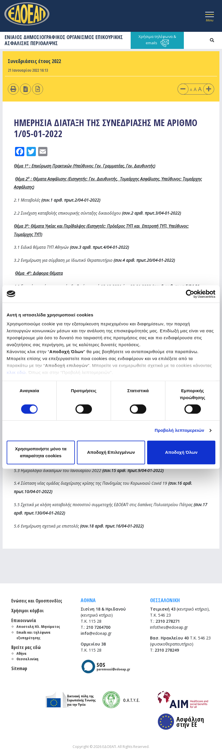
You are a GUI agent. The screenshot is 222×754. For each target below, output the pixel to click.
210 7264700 (98, 627)
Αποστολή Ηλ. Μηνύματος (38, 626)
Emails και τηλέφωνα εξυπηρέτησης (33, 635)
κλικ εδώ (16, 372)
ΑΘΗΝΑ (88, 600)
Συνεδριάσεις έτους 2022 (34, 61)
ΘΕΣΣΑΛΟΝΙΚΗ (165, 600)
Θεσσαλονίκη (27, 658)
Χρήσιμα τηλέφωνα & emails (157, 40)
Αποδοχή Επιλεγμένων (111, 452)
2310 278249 (167, 650)
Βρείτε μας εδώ (26, 647)
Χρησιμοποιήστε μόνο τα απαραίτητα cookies (40, 452)
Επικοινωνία (23, 620)
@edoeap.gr (96, 633)
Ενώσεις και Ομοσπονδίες (36, 601)
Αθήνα (21, 653)
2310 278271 (168, 621)
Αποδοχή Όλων (181, 452)
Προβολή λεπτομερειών (179, 430)
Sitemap (19, 668)
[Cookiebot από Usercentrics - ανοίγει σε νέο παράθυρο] (190, 294)
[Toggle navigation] (209, 16)
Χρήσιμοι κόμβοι (27, 610)
